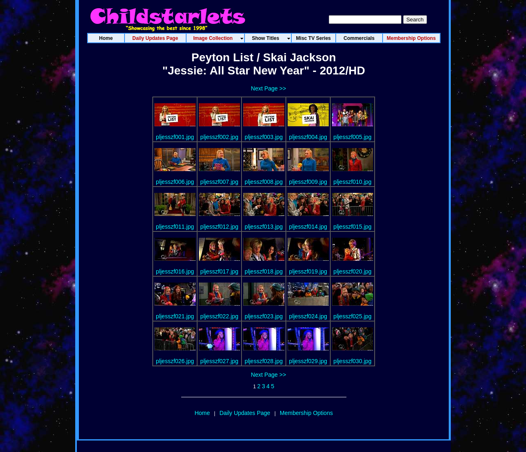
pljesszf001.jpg (175, 137)
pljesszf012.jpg (219, 226)
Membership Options (306, 413)
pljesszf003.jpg (264, 137)
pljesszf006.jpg (175, 181)
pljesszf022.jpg (219, 316)
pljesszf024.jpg (308, 316)
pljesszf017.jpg (219, 271)
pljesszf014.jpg (308, 226)
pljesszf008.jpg (264, 181)
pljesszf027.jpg (219, 361)
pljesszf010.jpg (352, 181)
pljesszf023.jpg (264, 316)
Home (202, 413)
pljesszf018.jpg (264, 271)
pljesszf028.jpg (264, 361)
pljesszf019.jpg (308, 271)
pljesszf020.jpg (352, 271)
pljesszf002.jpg (219, 137)
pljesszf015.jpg (352, 226)
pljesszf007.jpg (219, 181)
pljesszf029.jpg (308, 361)
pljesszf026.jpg (175, 361)
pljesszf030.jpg (352, 361)
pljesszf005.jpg (352, 137)
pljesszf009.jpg (308, 181)
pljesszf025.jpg (352, 316)
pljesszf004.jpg (308, 137)
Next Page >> (268, 88)
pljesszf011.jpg (175, 226)
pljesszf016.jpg (175, 271)
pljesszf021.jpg (175, 316)
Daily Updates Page (244, 413)
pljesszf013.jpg (264, 226)
